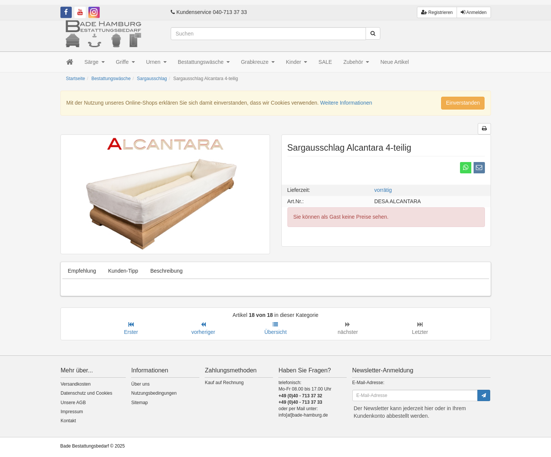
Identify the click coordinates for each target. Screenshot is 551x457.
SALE (325, 62)
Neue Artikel (394, 62)
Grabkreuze (258, 62)
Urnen (156, 62)
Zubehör (356, 62)
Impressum (72, 411)
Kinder (296, 62)
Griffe (125, 62)
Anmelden (474, 7)
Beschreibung (166, 271)
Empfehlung (82, 271)
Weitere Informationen (346, 103)
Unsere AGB (73, 402)
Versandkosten (76, 384)
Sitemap (139, 402)
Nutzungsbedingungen (154, 393)
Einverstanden (463, 103)
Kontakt (68, 420)
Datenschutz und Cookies (87, 393)
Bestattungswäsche (204, 62)
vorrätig (383, 190)
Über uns (140, 384)
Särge (95, 62)
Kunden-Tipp (123, 271)
